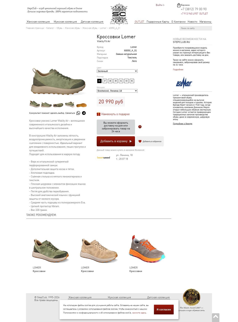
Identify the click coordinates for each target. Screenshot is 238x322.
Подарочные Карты (158, 21)
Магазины (205, 21)
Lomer (103, 28)
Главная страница (35, 28)
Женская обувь (72, 28)
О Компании (178, 21)
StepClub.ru (181, 42)
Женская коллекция (38, 21)
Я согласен (164, 309)
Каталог (50, 28)
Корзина (185, 5)
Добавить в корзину (114, 141)
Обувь (59, 28)
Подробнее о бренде (182, 124)
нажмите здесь (139, 313)
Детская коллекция (92, 21)
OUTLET (139, 21)
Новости (192, 21)
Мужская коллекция (65, 21)
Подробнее (178, 69)
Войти (159, 5)
